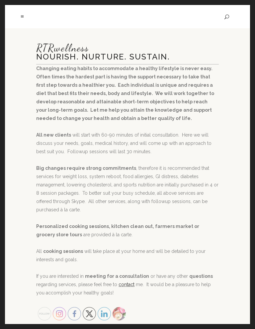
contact (126, 284)
